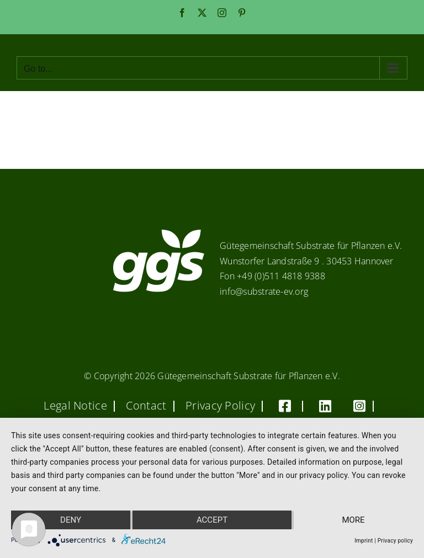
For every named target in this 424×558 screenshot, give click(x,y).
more (353, 520)
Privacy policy (395, 541)
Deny (70, 520)
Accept (212, 520)
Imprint (363, 541)
